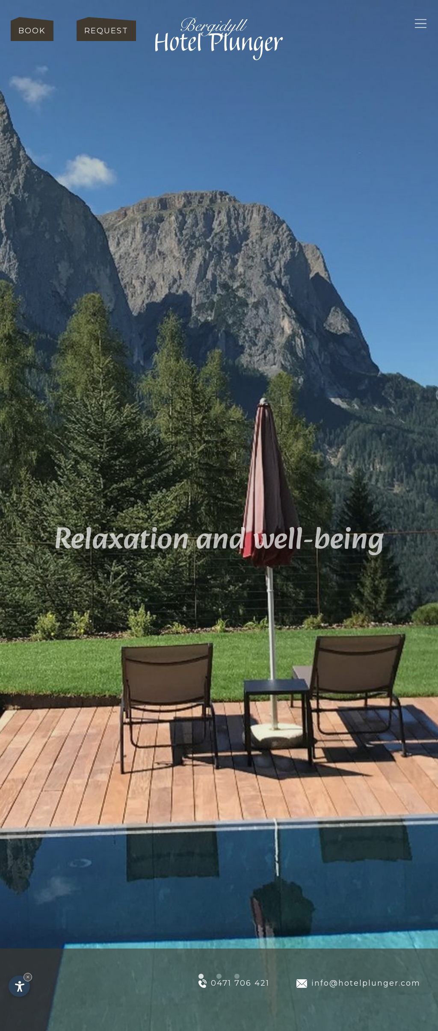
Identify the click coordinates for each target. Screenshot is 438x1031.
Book (32, 30)
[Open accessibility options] (19, 986)
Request (106, 30)
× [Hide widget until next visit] (28, 977)
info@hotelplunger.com (358, 983)
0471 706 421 (234, 983)
